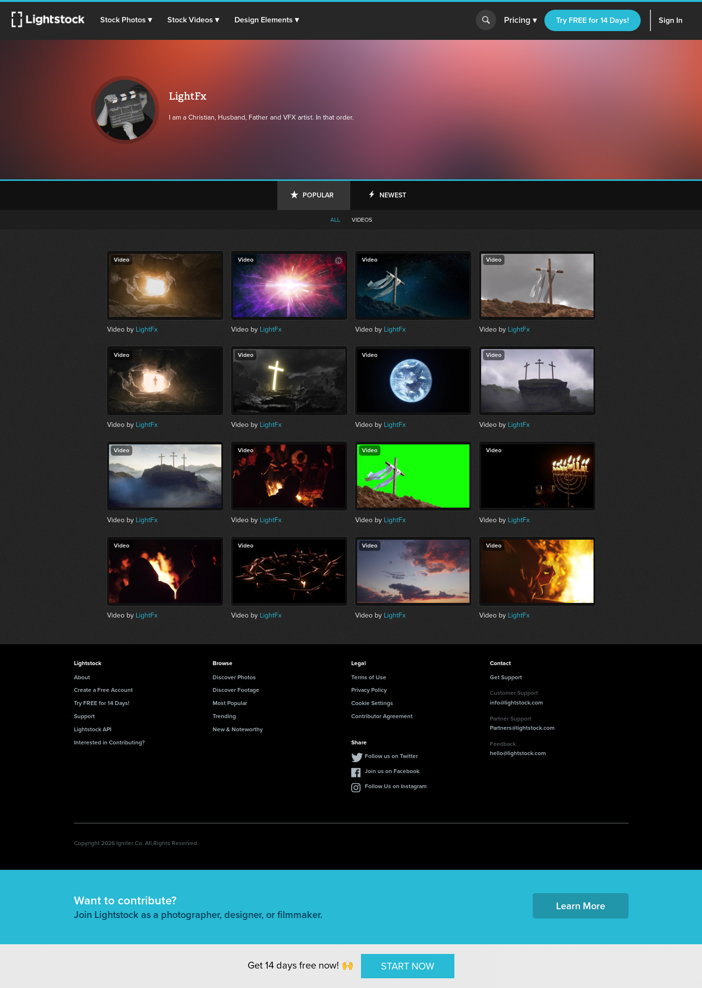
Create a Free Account (103, 690)
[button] (126, 20)
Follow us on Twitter (391, 756)
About (82, 677)
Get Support (506, 677)
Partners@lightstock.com (522, 727)
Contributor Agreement (382, 716)
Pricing (520, 20)
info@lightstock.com (516, 702)
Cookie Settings (372, 703)
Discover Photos (234, 677)
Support (84, 716)
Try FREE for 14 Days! (592, 20)
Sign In (671, 20)
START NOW (407, 965)
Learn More (580, 906)
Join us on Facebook (392, 771)
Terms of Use (368, 677)
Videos (362, 219)
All (335, 219)
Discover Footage (236, 690)
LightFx (147, 329)
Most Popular (230, 703)
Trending (224, 716)
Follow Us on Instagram (396, 786)
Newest (392, 195)
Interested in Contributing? (109, 742)
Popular (318, 195)
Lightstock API (92, 729)
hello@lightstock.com (518, 753)
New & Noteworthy (238, 729)
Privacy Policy (369, 690)
